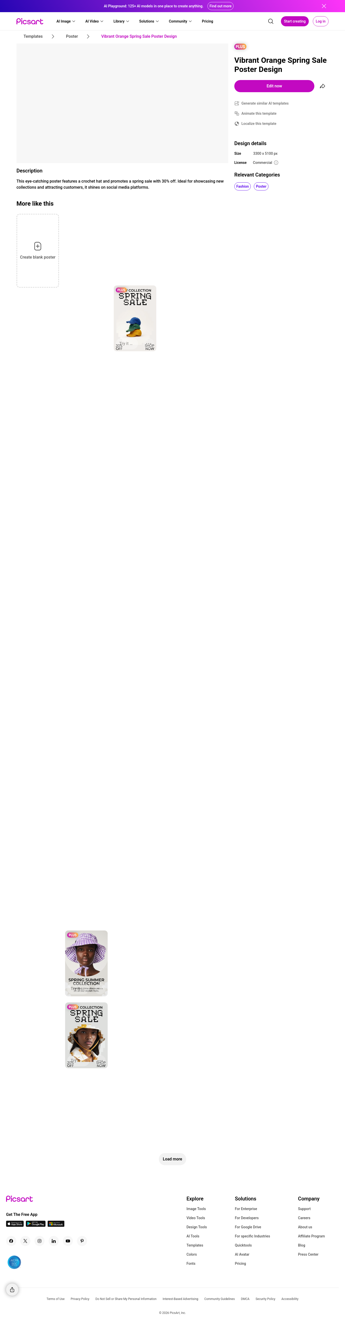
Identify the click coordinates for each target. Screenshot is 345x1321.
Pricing (240, 1263)
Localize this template (258, 124)
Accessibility (289, 1299)
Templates (194, 1245)
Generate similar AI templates (265, 103)
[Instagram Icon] (39, 1241)
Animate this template (259, 113)
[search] (271, 21)
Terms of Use (56, 1299)
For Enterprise (246, 1209)
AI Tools (192, 1236)
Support (304, 1209)
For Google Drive (248, 1227)
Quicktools (243, 1245)
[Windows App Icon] (56, 1225)
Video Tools (195, 1218)
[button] (66, 21)
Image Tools (196, 1209)
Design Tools (196, 1227)
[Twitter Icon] (25, 1241)
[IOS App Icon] (15, 1225)
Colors (191, 1254)
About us (305, 1227)
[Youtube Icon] (68, 1241)
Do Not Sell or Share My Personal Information (126, 1299)
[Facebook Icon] (11, 1241)
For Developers (247, 1218)
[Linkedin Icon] (54, 1241)
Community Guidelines (219, 1299)
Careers (304, 1218)
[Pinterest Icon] (82, 1241)
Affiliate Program (311, 1236)
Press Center (308, 1254)
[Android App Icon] (36, 1225)
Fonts (190, 1263)
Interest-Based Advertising (180, 1299)
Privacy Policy (80, 1299)
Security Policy (265, 1299)
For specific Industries (252, 1236)
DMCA (245, 1299)
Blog (301, 1245)
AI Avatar (242, 1254)
